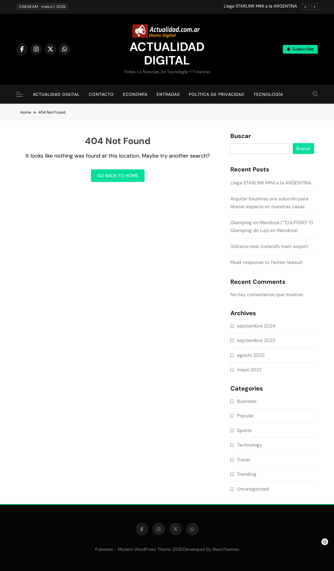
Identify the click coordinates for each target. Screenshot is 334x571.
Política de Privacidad (217, 94)
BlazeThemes (225, 549)
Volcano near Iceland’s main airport (269, 246)
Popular (245, 416)
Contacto (101, 94)
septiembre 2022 (256, 340)
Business (247, 401)
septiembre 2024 (256, 326)
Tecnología (268, 94)
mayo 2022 (249, 369)
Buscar (240, 136)
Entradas (168, 94)
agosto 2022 (251, 355)
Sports (244, 430)
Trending (246, 474)
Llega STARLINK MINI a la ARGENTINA (260, 6)
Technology (249, 445)
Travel (243, 459)
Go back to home (118, 176)
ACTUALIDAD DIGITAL (167, 53)
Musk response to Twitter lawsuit (266, 262)
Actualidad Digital (56, 94)
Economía (135, 94)
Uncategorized (253, 489)
